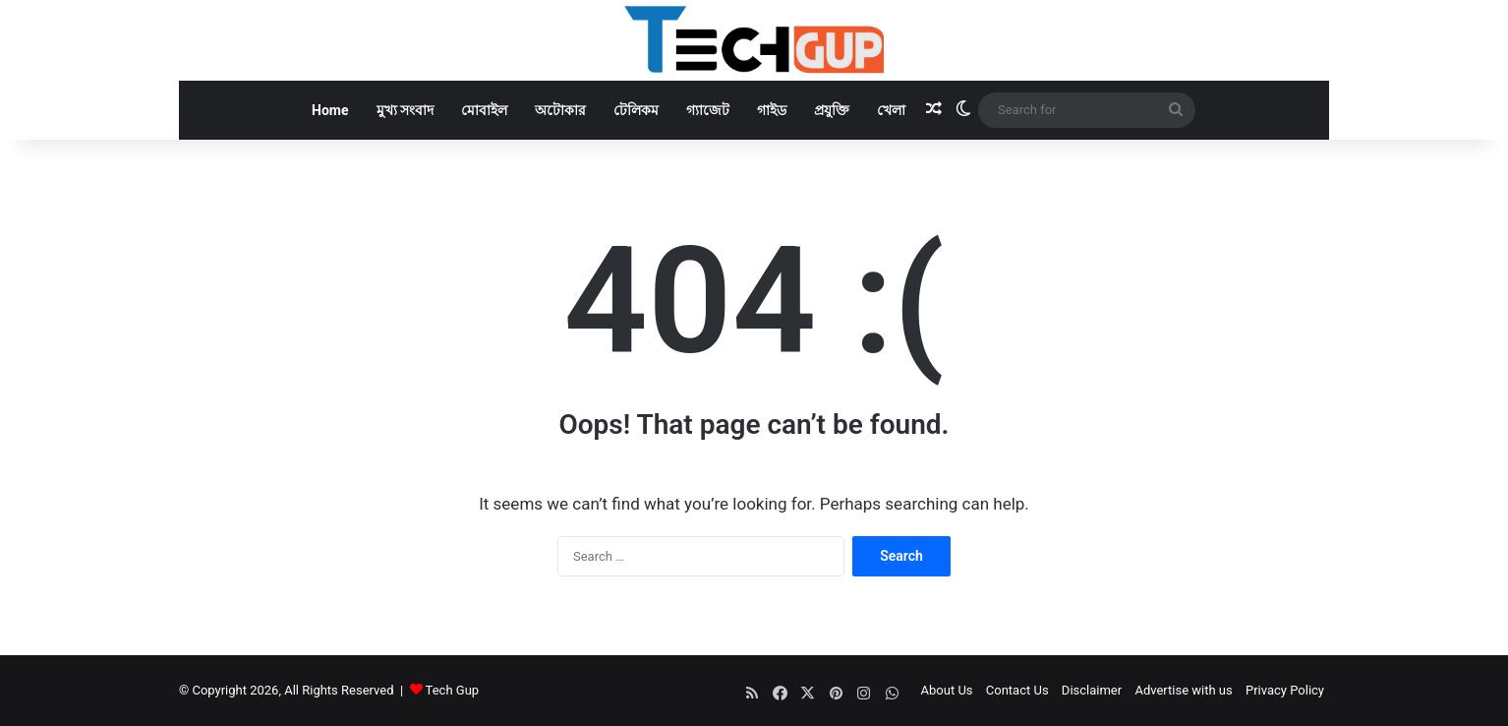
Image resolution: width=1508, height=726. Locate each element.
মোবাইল (484, 110)
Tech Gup (453, 690)
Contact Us (1017, 690)
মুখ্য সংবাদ (405, 110)
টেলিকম (636, 110)
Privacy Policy (1285, 690)
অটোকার (560, 110)
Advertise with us (1183, 690)
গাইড (771, 110)
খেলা (891, 110)
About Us (947, 690)
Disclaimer (1092, 690)
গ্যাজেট (707, 110)
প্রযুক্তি (831, 110)
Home (330, 110)
